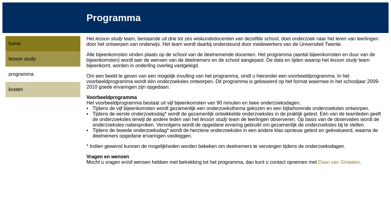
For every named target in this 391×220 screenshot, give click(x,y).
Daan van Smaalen (339, 162)
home (15, 43)
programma (21, 74)
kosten (16, 89)
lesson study (22, 58)
